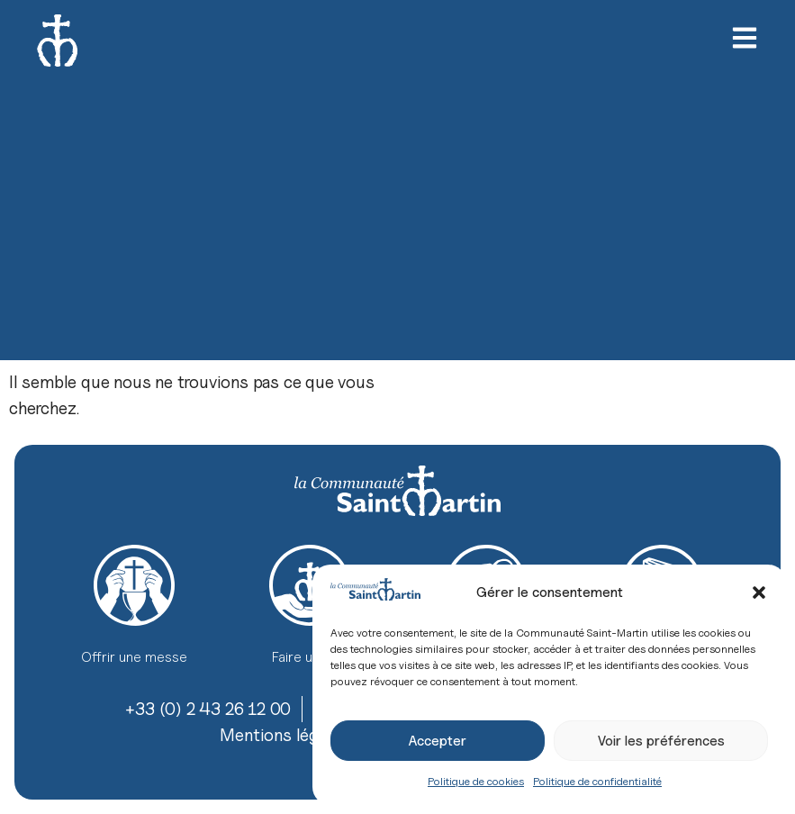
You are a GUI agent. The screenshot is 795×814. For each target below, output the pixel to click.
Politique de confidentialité (597, 781)
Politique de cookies (476, 781)
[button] (759, 592)
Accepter (437, 741)
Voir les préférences (661, 741)
